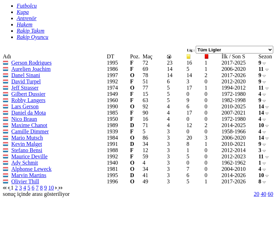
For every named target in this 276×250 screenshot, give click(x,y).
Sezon (265, 56)
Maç (147, 56)
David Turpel (26, 81)
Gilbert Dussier (28, 94)
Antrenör (26, 18)
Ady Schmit (24, 163)
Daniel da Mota (28, 113)
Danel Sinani (25, 75)
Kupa (23, 12)
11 (263, 69)
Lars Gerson (25, 106)
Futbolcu (27, 6)
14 (263, 106)
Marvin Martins (28, 175)
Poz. (135, 56)
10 (263, 125)
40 (263, 194)
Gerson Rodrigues (31, 63)
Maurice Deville (29, 156)
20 (256, 194)
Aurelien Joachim (30, 69)
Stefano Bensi (26, 150)
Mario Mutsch (27, 138)
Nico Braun (24, 119)
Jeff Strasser (24, 88)
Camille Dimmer (30, 131)
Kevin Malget (26, 144)
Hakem (24, 24)
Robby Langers (28, 100)
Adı (7, 56)
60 (270, 194)
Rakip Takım (30, 31)
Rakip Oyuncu (32, 37)
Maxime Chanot (29, 125)
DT (110, 56)
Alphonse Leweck (31, 169)
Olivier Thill (25, 181)
